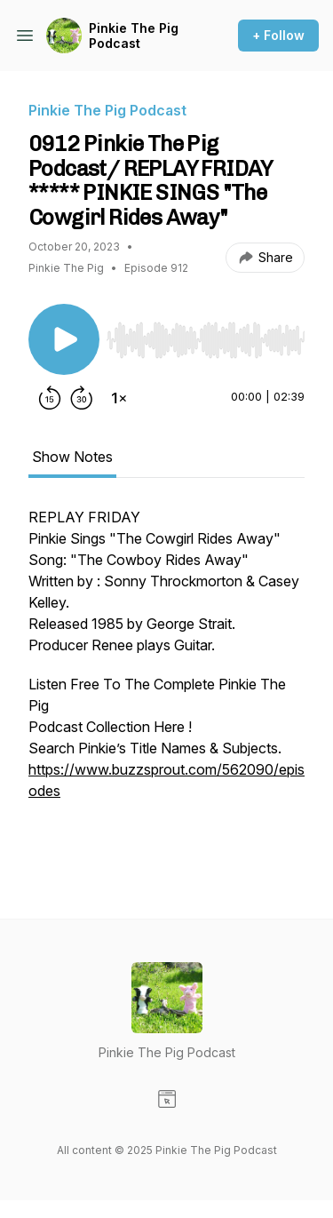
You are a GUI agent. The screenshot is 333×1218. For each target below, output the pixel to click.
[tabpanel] (166, 684)
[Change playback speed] (119, 398)
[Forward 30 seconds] (81, 398)
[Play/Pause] (63, 339)
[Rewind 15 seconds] (49, 398)
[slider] (206, 340)
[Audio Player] (206, 335)
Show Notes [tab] (72, 457)
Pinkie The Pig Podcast (133, 36)
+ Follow (278, 35)
